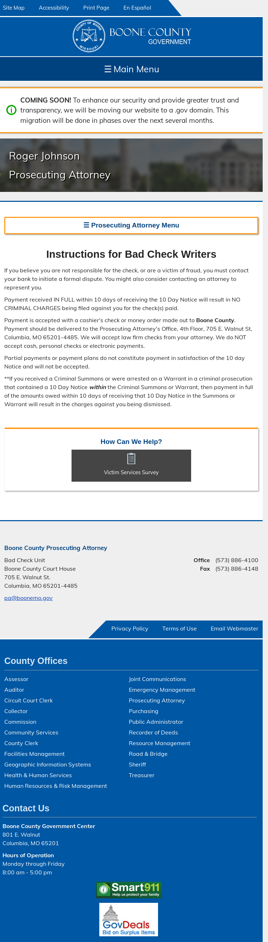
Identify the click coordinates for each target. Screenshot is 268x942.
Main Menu (131, 68)
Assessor (16, 678)
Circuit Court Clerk (28, 700)
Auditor (14, 689)
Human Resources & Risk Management (55, 785)
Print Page (96, 7)
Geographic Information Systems (47, 764)
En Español (137, 7)
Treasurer (141, 775)
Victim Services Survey (131, 472)
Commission (20, 721)
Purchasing (143, 711)
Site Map (14, 7)
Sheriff (137, 764)
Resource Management (159, 743)
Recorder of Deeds (153, 732)
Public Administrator (156, 721)
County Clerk (21, 743)
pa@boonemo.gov (28, 597)
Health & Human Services (38, 775)
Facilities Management (34, 753)
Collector (16, 711)
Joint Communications (157, 678)
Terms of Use (179, 628)
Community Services (31, 732)
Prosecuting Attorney (157, 700)
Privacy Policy (129, 628)
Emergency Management (162, 689)
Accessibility (54, 7)
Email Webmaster (234, 628)
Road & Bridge (148, 753)
